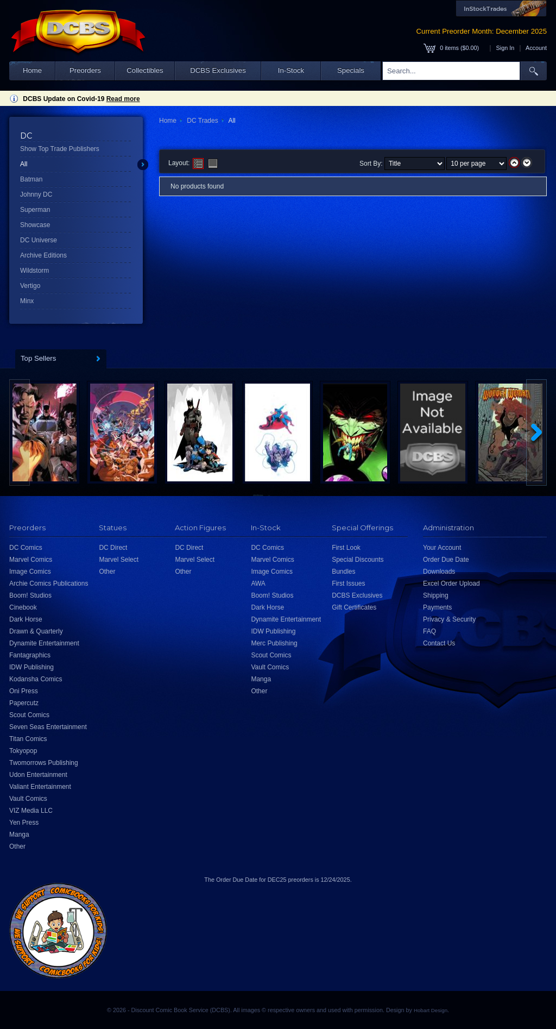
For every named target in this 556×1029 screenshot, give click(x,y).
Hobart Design (430, 1010)
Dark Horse (25, 619)
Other (17, 846)
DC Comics (25, 547)
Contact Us (439, 643)
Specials (350, 70)
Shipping (435, 595)
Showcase (35, 225)
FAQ (429, 631)
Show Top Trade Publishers (59, 149)
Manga (19, 834)
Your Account (442, 547)
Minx (27, 301)
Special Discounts (357, 559)
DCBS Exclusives (218, 70)
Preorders (85, 70)
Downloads (439, 571)
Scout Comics (29, 715)
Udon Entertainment (38, 775)
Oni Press (23, 691)
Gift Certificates (354, 607)
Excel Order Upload (451, 583)
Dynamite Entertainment (44, 643)
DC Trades (202, 120)
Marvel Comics (30, 559)
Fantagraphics (29, 655)
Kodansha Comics (35, 679)
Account (536, 48)
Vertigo (30, 286)
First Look (346, 547)
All (23, 164)
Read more (123, 99)
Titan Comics (28, 739)
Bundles (343, 571)
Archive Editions (43, 255)
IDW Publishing (31, 667)
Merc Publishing (274, 643)
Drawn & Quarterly (36, 631)
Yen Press (24, 822)
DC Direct (113, 547)
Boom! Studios (30, 595)
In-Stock (291, 70)
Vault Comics (28, 798)
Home (32, 70)
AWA (258, 583)
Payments (437, 607)
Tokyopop (23, 751)
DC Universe (38, 240)
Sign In (505, 48)
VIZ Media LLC (31, 810)
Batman (31, 179)
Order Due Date (446, 559)
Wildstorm (34, 270)
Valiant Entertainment (40, 786)
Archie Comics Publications (48, 583)
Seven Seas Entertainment (48, 727)
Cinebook (23, 607)
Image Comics (30, 571)
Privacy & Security (449, 619)
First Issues (348, 583)
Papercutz (24, 703)
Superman (35, 210)
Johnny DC (36, 194)
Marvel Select (118, 559)
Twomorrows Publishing (43, 763)
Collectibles (145, 70)
